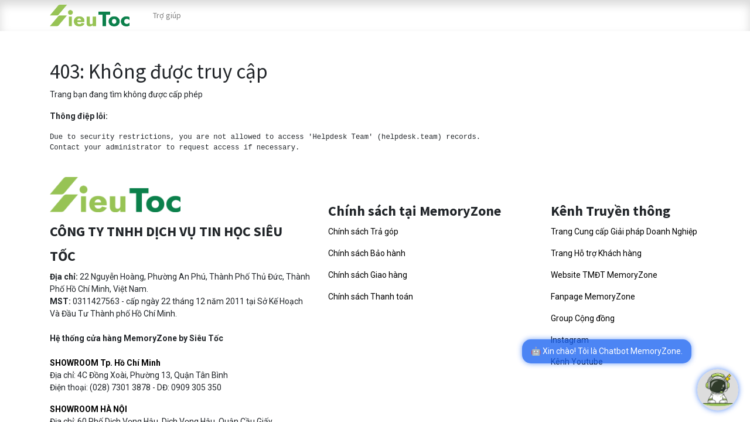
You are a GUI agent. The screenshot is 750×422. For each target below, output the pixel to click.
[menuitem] (167, 15)
